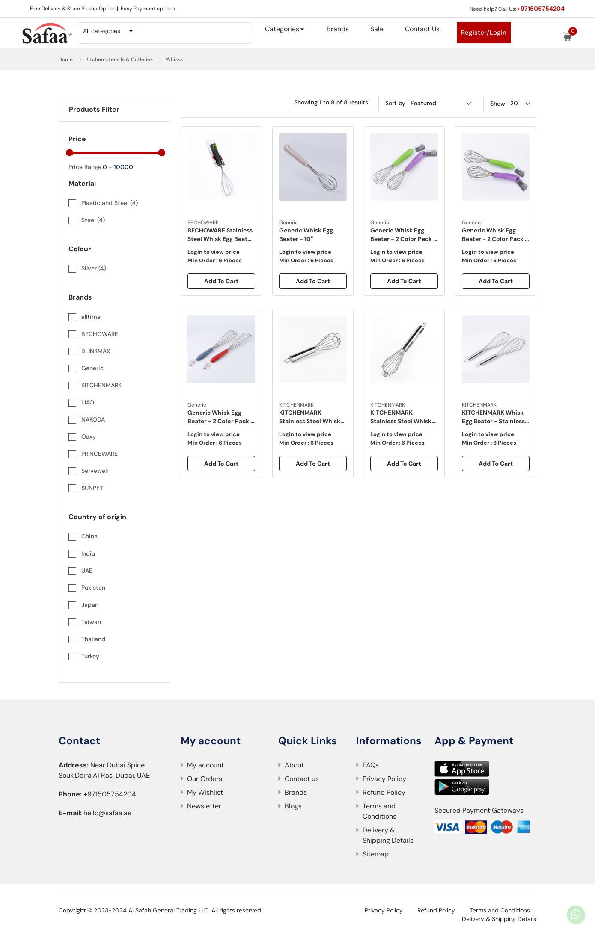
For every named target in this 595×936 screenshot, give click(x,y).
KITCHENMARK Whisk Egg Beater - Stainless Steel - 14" (493, 417)
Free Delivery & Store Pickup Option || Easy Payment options (102, 8)
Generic (288, 222)
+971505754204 (540, 8)
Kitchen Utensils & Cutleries (119, 59)
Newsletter (204, 806)
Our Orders (204, 778)
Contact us (302, 778)
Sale (377, 28)
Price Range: (85, 167)
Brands (338, 28)
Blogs (293, 806)
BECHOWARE (203, 222)
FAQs (371, 765)
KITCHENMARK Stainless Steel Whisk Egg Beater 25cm (401, 417)
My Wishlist (205, 792)
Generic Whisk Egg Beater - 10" (306, 235)
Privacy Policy (384, 778)
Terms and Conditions (379, 811)
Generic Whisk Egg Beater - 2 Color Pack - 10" (404, 235)
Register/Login (483, 32)
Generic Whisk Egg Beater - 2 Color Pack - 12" (495, 235)
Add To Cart (221, 281)
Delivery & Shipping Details (388, 835)
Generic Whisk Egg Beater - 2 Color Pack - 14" (220, 417)
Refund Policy (384, 792)
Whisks (174, 59)
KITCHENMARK (296, 404)
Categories (282, 28)
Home (66, 59)
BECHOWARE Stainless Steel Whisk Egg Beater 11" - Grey (220, 235)
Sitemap (376, 854)
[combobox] (107, 31)
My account (205, 765)
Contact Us (422, 28)
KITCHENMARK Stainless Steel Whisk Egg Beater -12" (309, 417)
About (294, 765)
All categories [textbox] (101, 31)
